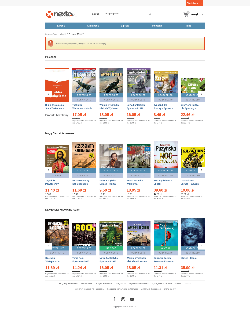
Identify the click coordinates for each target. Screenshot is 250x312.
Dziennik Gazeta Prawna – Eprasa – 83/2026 (163, 261)
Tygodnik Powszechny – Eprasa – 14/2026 (54, 184)
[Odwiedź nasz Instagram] (123, 299)
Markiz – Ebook (189, 258)
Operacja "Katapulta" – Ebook (52, 261)
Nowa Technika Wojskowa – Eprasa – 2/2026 (135, 184)
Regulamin (120, 283)
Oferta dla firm (170, 289)
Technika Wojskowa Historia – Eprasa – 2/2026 (82, 108)
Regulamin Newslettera (138, 283)
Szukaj (95, 13)
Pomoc (178, 283)
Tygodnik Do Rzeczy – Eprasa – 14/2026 (163, 108)
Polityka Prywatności (104, 283)
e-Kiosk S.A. (132, 307)
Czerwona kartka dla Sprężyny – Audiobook (190, 108)
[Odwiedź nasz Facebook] (114, 299)
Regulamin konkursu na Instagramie (122, 289)
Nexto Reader (86, 283)
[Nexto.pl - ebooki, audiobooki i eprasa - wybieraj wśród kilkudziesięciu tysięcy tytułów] (61, 14)
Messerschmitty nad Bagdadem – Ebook (81, 184)
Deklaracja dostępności (151, 289)
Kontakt (187, 283)
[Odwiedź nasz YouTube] (132, 299)
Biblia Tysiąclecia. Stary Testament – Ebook (54, 108)
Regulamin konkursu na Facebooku (89, 289)
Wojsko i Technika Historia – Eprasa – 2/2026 (137, 261)
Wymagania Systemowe (162, 283)
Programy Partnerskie (68, 283)
